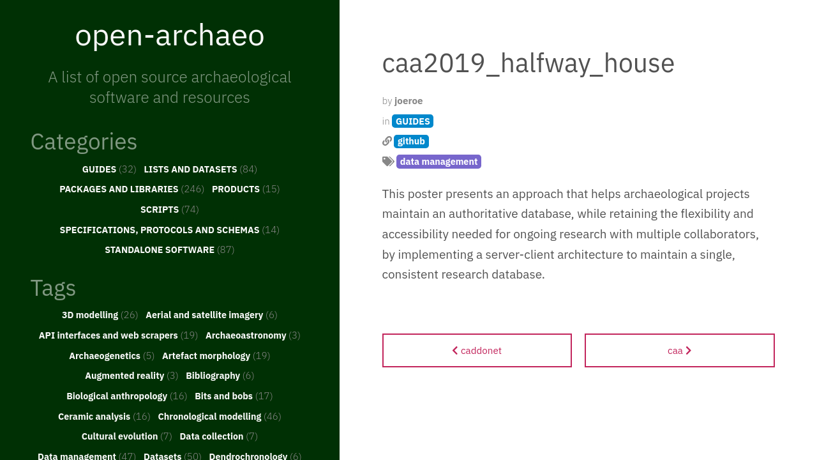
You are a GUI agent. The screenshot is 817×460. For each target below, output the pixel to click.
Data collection (218, 435)
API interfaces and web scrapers (119, 334)
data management (439, 161)
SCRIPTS (169, 209)
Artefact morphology (216, 355)
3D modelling (100, 314)
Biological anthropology (127, 395)
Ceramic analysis (104, 416)
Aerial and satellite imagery (212, 314)
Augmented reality (132, 375)
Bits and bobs (234, 395)
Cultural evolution (127, 435)
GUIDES (109, 168)
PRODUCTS (246, 188)
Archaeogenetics (111, 355)
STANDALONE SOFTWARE (170, 249)
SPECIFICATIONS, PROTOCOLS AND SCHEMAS (170, 229)
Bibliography (220, 375)
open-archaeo (170, 34)
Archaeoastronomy (253, 334)
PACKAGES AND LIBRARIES (131, 188)
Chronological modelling (219, 416)
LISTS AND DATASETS (201, 168)
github (411, 141)
